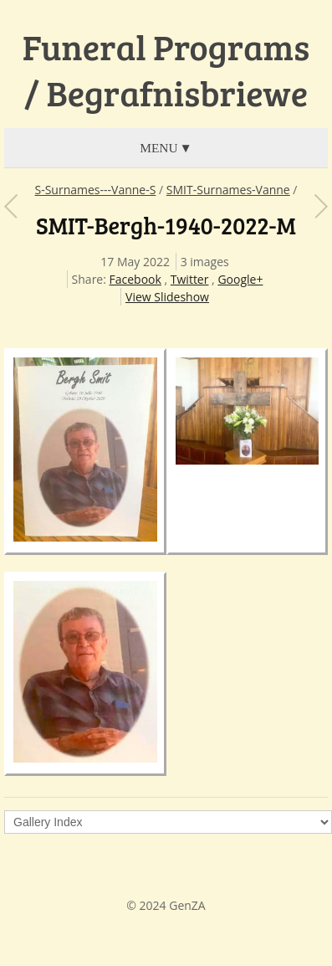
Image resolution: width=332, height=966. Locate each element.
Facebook (135, 279)
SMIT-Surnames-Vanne (228, 190)
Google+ (240, 279)
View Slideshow (167, 297)
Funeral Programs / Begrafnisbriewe (166, 70)
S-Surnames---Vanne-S (95, 190)
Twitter (190, 279)
